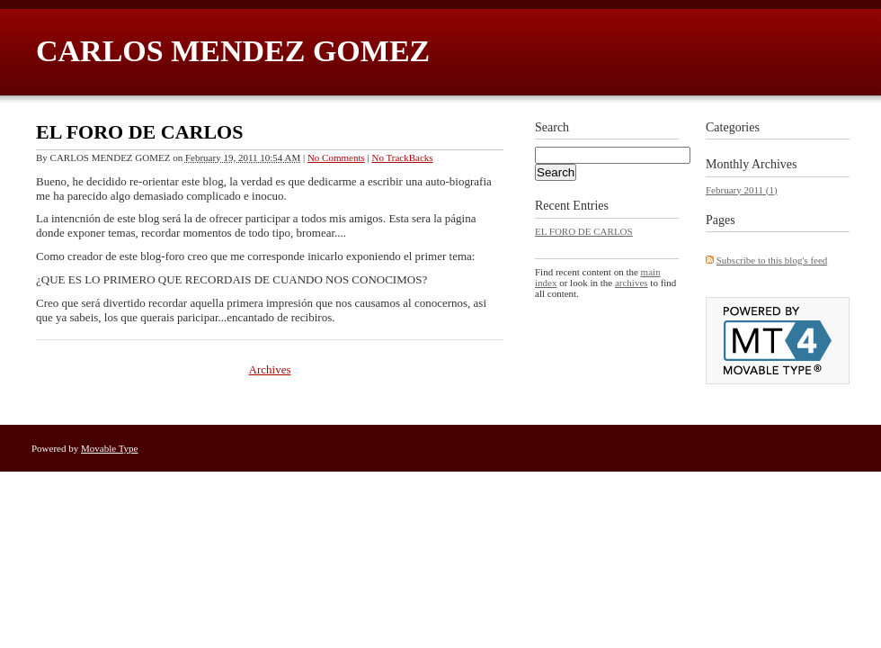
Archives (270, 369)
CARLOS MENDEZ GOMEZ (233, 51)
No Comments (336, 157)
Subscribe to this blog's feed (772, 260)
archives (631, 282)
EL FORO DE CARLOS (139, 132)
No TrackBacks (401, 157)
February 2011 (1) (742, 189)
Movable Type (109, 448)
